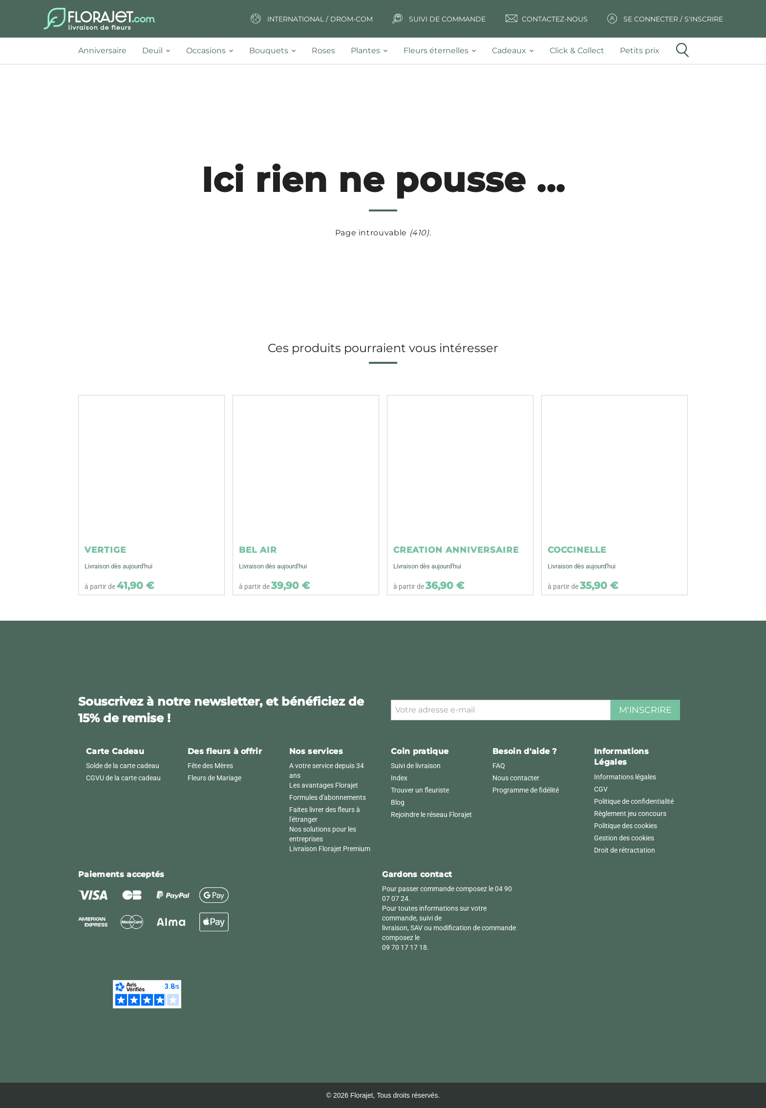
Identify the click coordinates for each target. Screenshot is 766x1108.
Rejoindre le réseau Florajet (431, 814)
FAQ (498, 766)
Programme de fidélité (525, 790)
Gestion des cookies (624, 838)
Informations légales (625, 777)
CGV (601, 789)
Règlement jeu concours (630, 813)
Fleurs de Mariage (214, 778)
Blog (397, 802)
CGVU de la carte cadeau (123, 778)
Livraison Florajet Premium (329, 849)
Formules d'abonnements (327, 797)
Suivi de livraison (416, 766)
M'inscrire (645, 710)
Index (399, 778)
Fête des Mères (210, 766)
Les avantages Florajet (323, 785)
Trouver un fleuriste (420, 790)
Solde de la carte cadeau (122, 766)
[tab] (106, 51)
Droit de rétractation (624, 850)
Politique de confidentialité (634, 801)
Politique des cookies (625, 826)
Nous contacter (515, 778)
